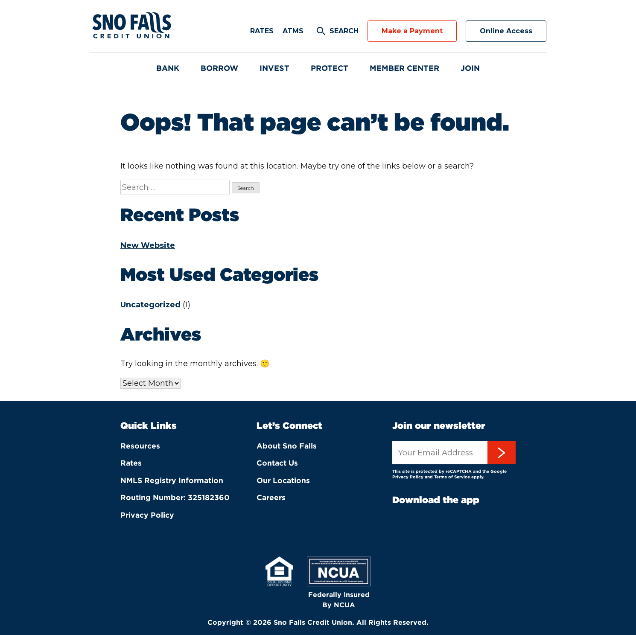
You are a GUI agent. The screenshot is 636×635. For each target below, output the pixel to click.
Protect (329, 68)
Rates (262, 31)
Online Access (506, 31)
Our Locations (283, 480)
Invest (274, 68)
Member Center (404, 68)
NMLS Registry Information (171, 480)
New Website (147, 245)
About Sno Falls (287, 445)
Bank (167, 68)
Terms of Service (452, 476)
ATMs (293, 31)
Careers (271, 497)
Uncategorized (150, 304)
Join (470, 68)
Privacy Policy (147, 514)
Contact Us (277, 462)
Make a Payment (412, 31)
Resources (140, 445)
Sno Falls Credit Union (132, 26)
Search (344, 31)
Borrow (219, 68)
